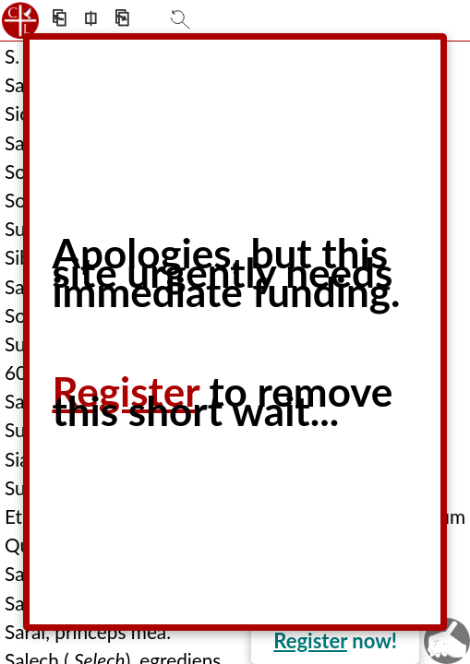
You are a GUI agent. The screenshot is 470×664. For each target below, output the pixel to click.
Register (310, 640)
